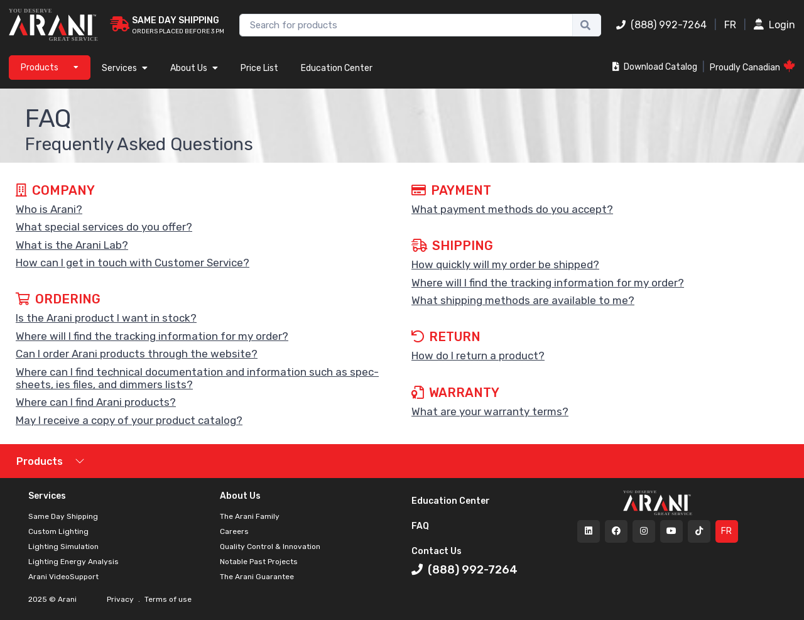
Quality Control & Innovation (270, 546)
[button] (204, 209)
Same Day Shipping (63, 516)
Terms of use (167, 599)
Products (39, 461)
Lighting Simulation (63, 546)
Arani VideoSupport (63, 576)
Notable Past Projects (259, 561)
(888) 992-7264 (661, 25)
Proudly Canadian (752, 66)
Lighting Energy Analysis (73, 561)
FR (730, 25)
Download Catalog (654, 67)
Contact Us (436, 551)
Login (774, 25)
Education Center (336, 68)
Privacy (121, 599)
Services (125, 68)
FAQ (420, 526)
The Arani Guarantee (257, 576)
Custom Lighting (58, 531)
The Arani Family (250, 516)
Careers (234, 531)
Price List (259, 68)
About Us (194, 68)
